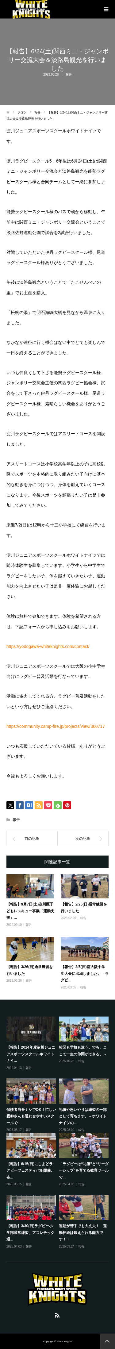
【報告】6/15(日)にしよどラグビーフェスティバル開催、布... (30, 1170)
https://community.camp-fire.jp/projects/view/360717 (55, 726)
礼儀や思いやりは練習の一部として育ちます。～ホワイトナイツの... (83, 1116)
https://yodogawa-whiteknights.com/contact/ (48, 646)
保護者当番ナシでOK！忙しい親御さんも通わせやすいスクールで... (31, 1116)
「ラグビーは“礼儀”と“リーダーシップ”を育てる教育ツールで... (84, 1170)
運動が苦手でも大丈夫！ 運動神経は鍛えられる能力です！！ (83, 1232)
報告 (69, 74)
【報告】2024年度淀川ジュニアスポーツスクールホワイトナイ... (30, 1054)
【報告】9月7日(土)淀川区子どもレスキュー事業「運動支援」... (30, 911)
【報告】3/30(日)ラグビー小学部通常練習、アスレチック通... (30, 1232)
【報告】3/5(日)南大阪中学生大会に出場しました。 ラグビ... (85, 973)
